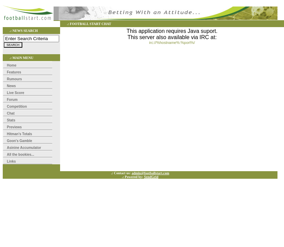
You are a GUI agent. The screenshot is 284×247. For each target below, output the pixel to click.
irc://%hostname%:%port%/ (172, 42)
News (11, 86)
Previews (14, 127)
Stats (11, 120)
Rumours (14, 79)
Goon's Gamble (19, 141)
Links (11, 161)
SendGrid (151, 177)
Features (14, 72)
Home (11, 65)
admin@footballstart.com (150, 173)
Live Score (15, 93)
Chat (10, 113)
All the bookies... (20, 154)
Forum (12, 100)
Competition (17, 106)
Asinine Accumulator (24, 148)
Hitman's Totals (19, 134)
